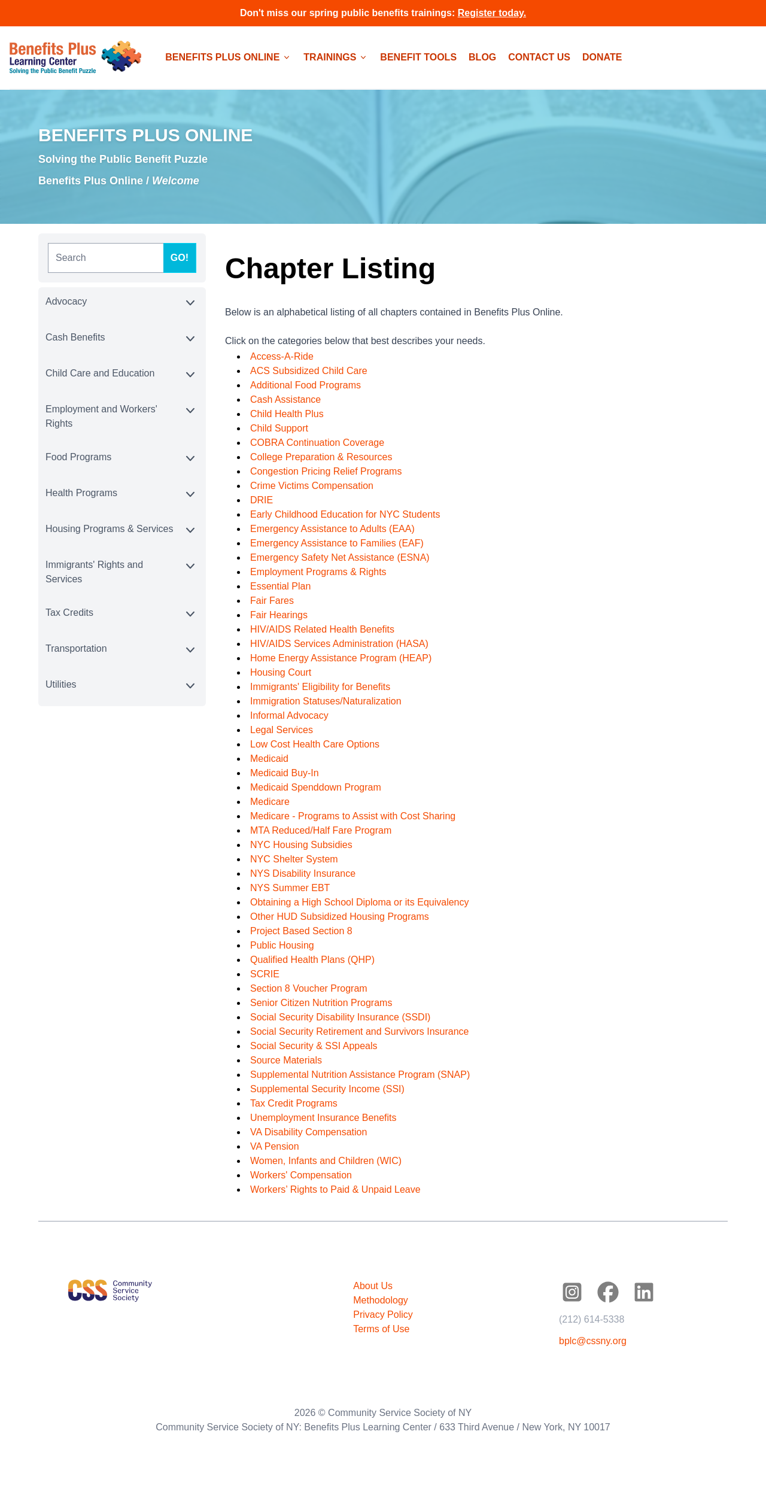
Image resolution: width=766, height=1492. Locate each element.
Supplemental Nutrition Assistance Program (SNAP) (360, 1074)
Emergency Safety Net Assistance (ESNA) (340, 557)
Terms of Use (381, 1329)
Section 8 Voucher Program (308, 988)
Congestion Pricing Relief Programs (326, 471)
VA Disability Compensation (308, 1132)
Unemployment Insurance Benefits (323, 1118)
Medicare (270, 802)
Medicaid (269, 758)
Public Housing (282, 945)
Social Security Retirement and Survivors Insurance (359, 1031)
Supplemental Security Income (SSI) (327, 1089)
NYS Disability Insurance (302, 873)
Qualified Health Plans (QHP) (312, 960)
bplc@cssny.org (593, 1341)
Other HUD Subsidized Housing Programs (339, 916)
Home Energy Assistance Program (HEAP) (340, 658)
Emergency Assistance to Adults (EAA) (332, 529)
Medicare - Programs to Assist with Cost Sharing (352, 816)
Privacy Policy (383, 1314)
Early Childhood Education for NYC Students (345, 514)
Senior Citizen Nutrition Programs (321, 1003)
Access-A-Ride (282, 356)
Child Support (279, 428)
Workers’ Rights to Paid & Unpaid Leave (335, 1189)
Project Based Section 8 (301, 931)
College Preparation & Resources (321, 457)
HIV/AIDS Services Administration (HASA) (339, 644)
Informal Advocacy (289, 715)
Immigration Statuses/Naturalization (326, 701)
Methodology (380, 1300)
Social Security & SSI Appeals (314, 1046)
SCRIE (264, 974)
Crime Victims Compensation (311, 486)
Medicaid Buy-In (284, 773)
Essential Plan (280, 586)
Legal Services (281, 730)
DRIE (261, 500)
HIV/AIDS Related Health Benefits (322, 629)
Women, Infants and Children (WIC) (326, 1161)
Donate (602, 57)
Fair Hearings (279, 615)
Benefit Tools (418, 57)
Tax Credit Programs (294, 1103)
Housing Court (280, 672)
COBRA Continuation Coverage (317, 442)
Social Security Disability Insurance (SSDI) (340, 1017)
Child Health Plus (287, 414)
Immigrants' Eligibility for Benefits (320, 687)
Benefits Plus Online (90, 181)
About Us (373, 1286)
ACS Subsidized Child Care (308, 371)
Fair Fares (272, 600)
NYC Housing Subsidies (301, 845)
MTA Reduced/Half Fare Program (320, 830)
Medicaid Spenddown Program (315, 787)
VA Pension (274, 1146)
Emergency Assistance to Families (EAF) (337, 543)
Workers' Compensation (301, 1175)
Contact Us (539, 57)
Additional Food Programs (305, 385)
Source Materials (286, 1060)
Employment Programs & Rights (318, 572)
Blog (482, 57)
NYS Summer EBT (290, 888)
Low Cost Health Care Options (314, 744)
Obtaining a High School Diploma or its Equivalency (359, 902)
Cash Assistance (285, 399)
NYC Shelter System (294, 859)
